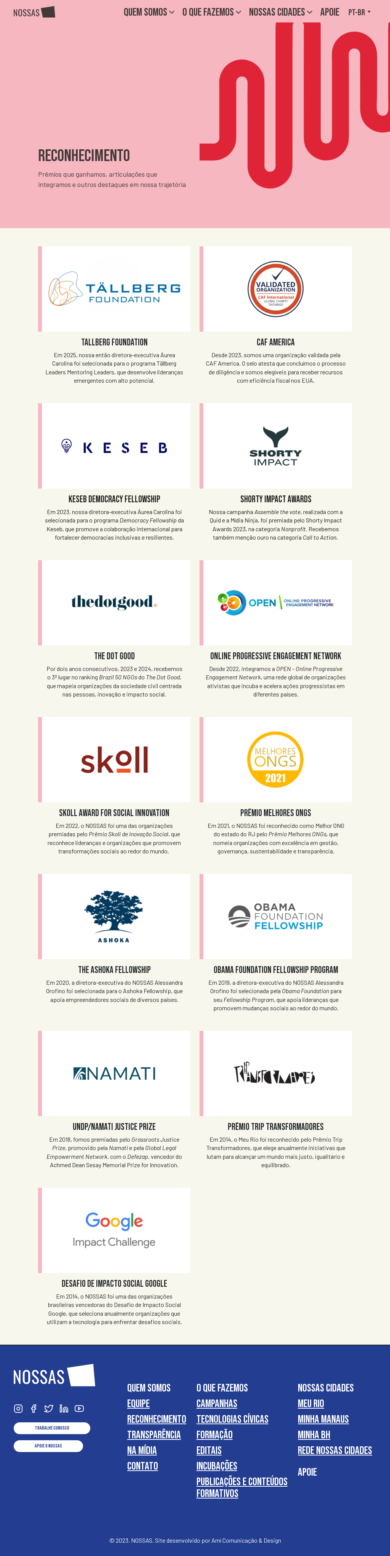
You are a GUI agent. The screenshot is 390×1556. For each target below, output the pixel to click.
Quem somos (150, 12)
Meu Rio (311, 1403)
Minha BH (314, 1434)
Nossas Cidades (281, 12)
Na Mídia (142, 1450)
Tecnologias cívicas (233, 1419)
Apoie (329, 12)
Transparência (154, 1434)
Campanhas (217, 1403)
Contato (142, 1465)
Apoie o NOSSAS (48, 1446)
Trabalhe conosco (52, 1428)
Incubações (217, 1465)
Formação (215, 1434)
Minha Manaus (323, 1419)
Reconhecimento (156, 1419)
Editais (209, 1450)
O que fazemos (212, 12)
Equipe (138, 1403)
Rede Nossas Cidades (335, 1450)
